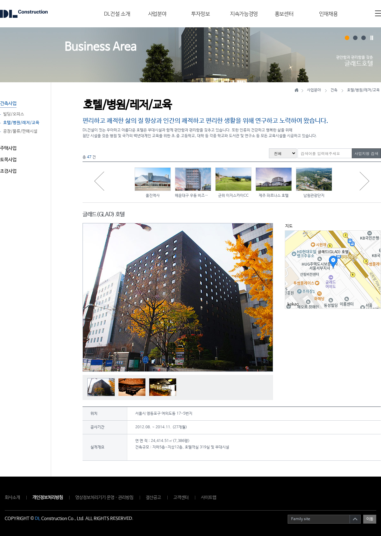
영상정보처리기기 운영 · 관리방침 (104, 497)
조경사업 (8, 171)
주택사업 (8, 148)
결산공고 (153, 497)
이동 (369, 519)
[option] (152, 182)
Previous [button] (99, 181)
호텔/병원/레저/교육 (21, 123)
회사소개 (12, 497)
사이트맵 (208, 497)
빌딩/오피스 (13, 114)
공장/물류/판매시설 (20, 131)
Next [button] (365, 181)
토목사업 (8, 159)
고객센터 (181, 497)
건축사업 (8, 103)
